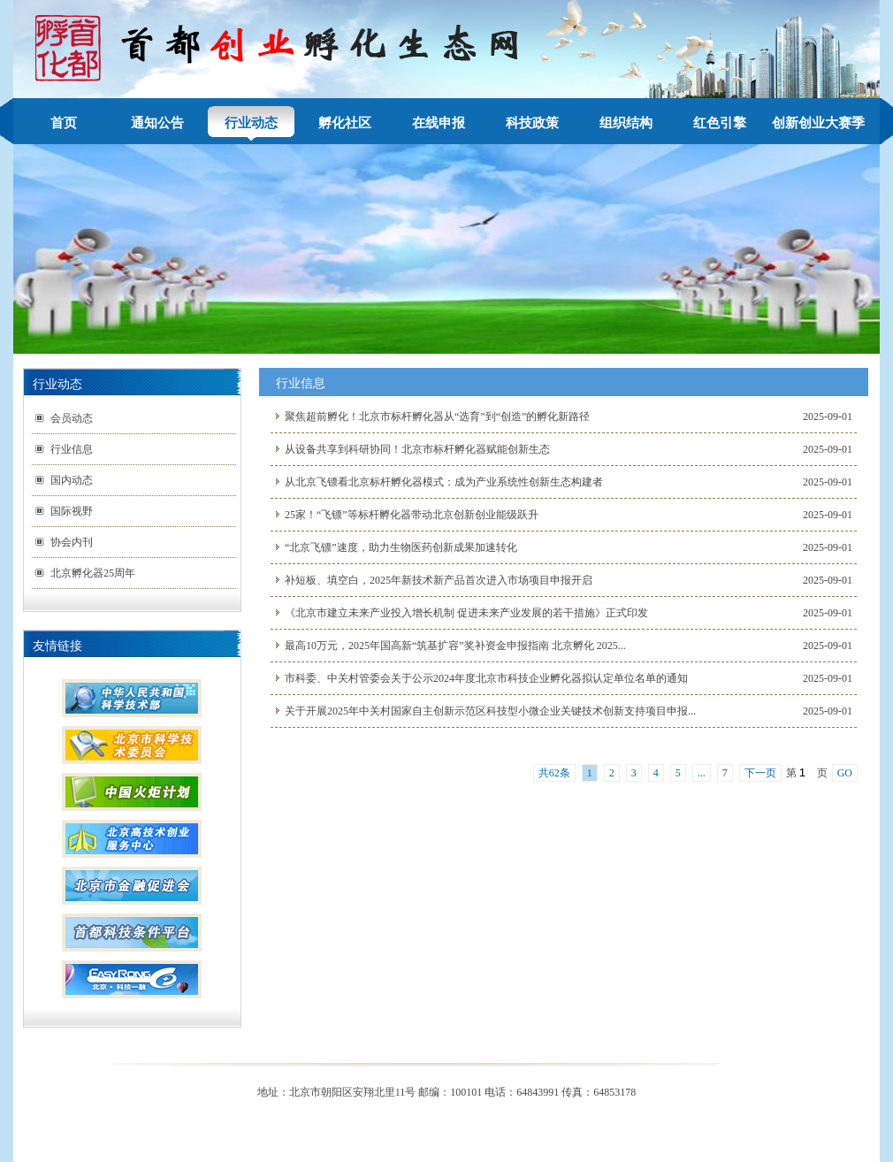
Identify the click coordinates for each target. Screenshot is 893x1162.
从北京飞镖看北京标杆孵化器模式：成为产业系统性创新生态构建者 (444, 482)
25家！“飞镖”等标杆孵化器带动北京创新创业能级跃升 (411, 514)
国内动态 (71, 480)
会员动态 (71, 418)
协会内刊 (71, 542)
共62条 (554, 773)
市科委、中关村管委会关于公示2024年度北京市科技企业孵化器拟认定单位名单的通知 (486, 678)
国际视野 (71, 511)
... (702, 773)
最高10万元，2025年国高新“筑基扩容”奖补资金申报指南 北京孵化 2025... (455, 645)
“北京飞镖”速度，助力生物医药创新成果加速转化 (401, 547)
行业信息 (71, 449)
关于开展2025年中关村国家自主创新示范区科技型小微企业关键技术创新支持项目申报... (490, 711)
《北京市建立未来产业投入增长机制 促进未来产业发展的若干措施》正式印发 (466, 613)
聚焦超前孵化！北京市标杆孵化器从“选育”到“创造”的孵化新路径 (437, 416)
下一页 (760, 773)
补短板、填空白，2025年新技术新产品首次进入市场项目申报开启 (438, 580)
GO (844, 773)
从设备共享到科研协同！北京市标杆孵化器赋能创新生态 (417, 449)
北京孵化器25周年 (92, 573)
